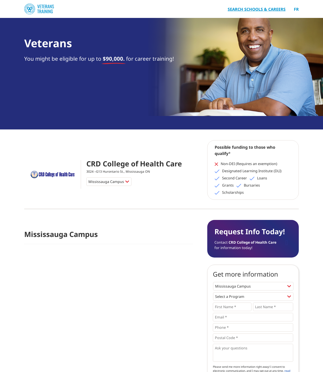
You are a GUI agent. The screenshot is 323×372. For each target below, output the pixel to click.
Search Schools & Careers (257, 9)
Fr (296, 9)
